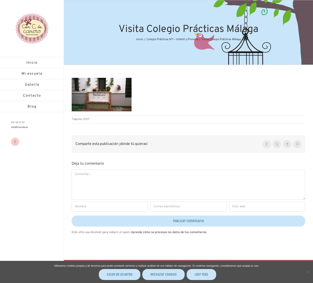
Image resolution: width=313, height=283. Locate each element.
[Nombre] (110, 207)
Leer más (201, 274)
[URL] (267, 207)
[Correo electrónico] (188, 207)
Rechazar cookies (163, 274)
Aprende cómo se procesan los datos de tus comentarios (168, 232)
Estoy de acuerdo (119, 274)
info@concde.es (19, 127)
